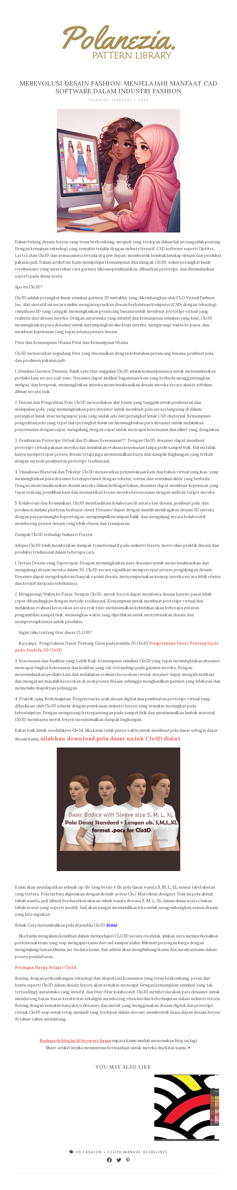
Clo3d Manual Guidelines (137, 1152)
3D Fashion (90, 1152)
